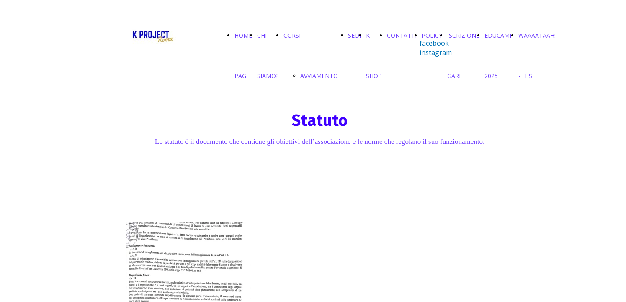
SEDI (354, 35)
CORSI (292, 35)
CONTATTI (402, 35)
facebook (434, 43)
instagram (436, 52)
